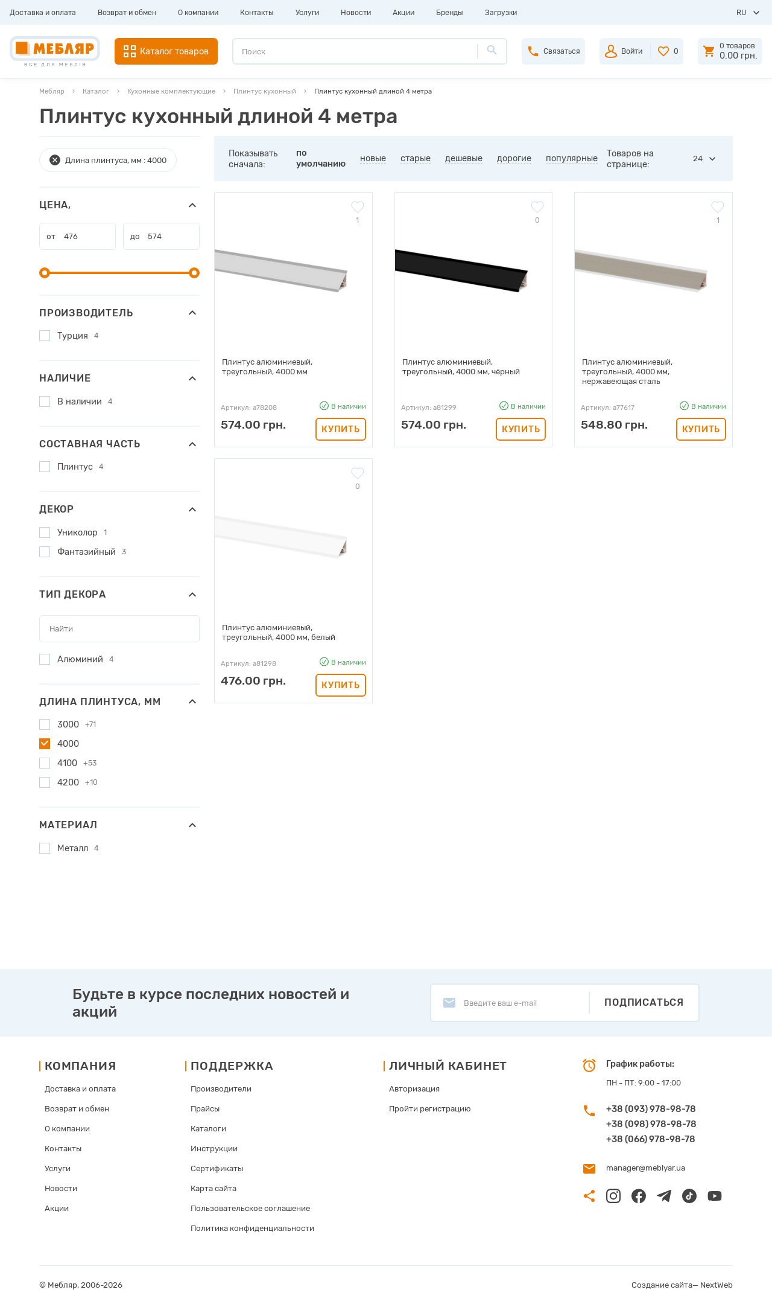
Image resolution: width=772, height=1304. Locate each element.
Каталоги (209, 1128)
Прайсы (206, 1108)
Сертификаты (218, 1168)
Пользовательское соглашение (250, 1208)
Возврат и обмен (127, 12)
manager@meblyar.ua (645, 1167)
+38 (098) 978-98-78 (651, 1124)
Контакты (257, 12)
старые (415, 158)
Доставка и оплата (43, 12)
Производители (222, 1088)
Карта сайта (215, 1188)
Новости (356, 12)
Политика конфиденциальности (252, 1228)
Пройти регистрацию (428, 1108)
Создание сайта (663, 1285)
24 (698, 158)
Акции (403, 12)
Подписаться (644, 1002)
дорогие (514, 158)
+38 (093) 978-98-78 (651, 1109)
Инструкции (215, 1148)
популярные (572, 158)
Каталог (96, 91)
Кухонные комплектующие (171, 91)
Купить (340, 419)
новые (373, 158)
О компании (198, 12)
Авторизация (413, 1088)
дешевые (463, 158)
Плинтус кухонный (264, 91)
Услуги (307, 12)
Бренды (449, 12)
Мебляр (52, 91)
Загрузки (501, 12)
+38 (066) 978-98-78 (650, 1139)
